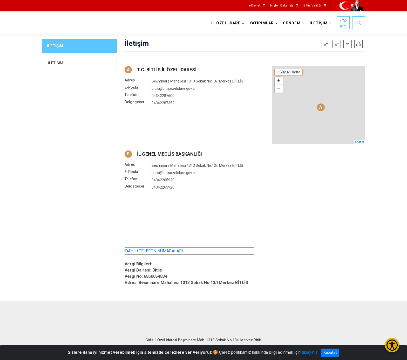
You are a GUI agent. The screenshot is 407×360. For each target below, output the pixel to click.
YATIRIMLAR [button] (262, 23)
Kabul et (330, 352)
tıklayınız (310, 352)
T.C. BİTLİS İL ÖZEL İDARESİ (166, 69)
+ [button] (278, 81)
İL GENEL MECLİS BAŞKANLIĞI (169, 154)
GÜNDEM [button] (292, 23)
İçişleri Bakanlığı (282, 5)
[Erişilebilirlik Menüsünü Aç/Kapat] (392, 345)
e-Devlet (254, 5)
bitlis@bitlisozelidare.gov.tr (173, 88)
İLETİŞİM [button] (319, 23)
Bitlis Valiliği (312, 5)
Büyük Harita (290, 72)
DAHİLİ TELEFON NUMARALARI (154, 250)
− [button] (278, 89)
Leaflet (359, 141)
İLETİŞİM (55, 46)
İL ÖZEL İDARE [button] (226, 23)
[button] (347, 44)
